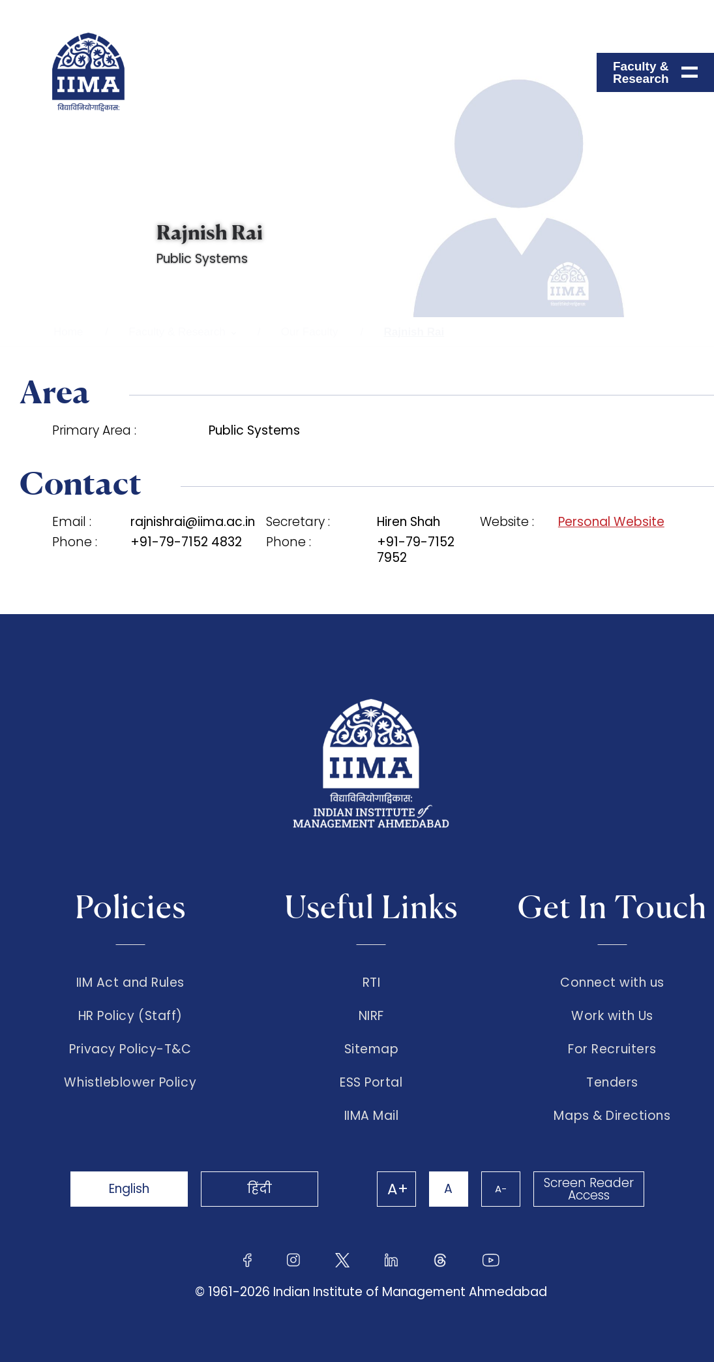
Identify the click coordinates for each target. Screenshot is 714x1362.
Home (68, 332)
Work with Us (612, 1016)
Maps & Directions (612, 1116)
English (129, 1189)
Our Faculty (309, 332)
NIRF (371, 1016)
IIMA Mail (371, 1116)
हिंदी (259, 1189)
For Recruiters (612, 1049)
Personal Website (611, 522)
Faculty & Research (176, 332)
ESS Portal (371, 1083)
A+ (397, 1189)
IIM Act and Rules (130, 983)
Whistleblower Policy (130, 1083)
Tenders (612, 1083)
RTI (372, 983)
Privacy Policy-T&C (130, 1049)
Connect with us (612, 983)
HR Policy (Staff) (130, 1016)
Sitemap (371, 1049)
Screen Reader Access (589, 1189)
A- (501, 1189)
